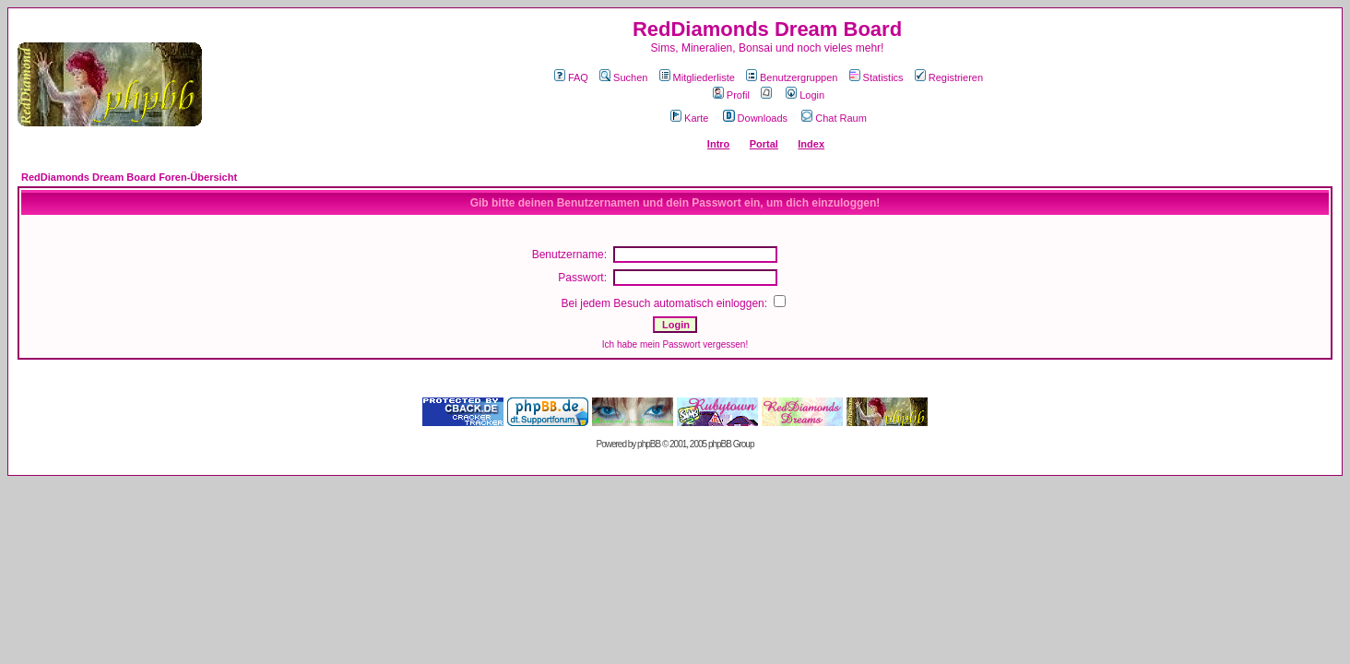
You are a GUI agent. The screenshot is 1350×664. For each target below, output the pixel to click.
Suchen (623, 77)
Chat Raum (834, 118)
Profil (731, 95)
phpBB (648, 444)
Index (811, 143)
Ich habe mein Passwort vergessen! (675, 344)
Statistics (876, 77)
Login (805, 95)
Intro (718, 143)
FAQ (571, 77)
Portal (764, 143)
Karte (689, 118)
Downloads (755, 118)
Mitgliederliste (697, 77)
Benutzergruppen (791, 77)
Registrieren (949, 77)
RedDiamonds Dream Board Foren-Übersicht (129, 177)
